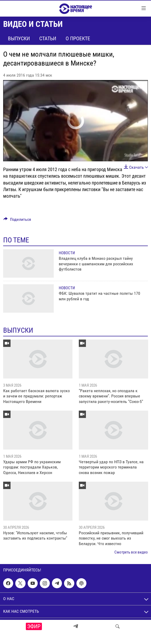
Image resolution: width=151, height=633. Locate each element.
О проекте (78, 38)
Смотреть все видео (131, 552)
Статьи (47, 38)
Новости (67, 253)
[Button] (17, 221)
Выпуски (19, 38)
